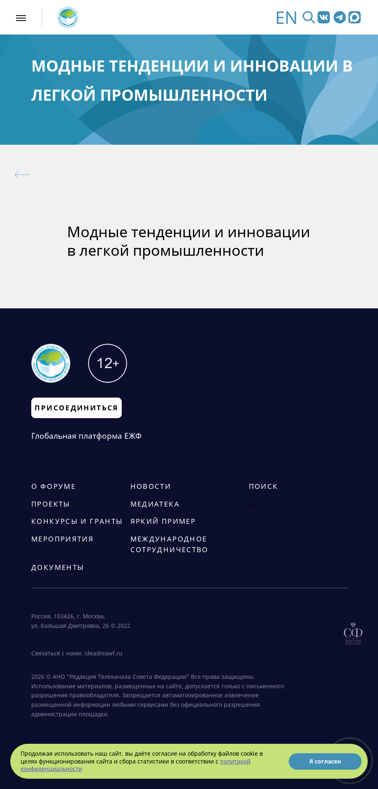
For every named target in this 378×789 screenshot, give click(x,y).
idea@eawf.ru (103, 653)
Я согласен (325, 761)
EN (286, 17)
